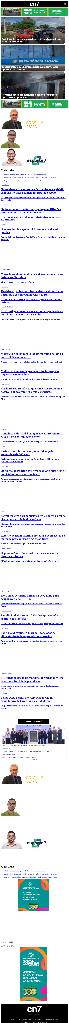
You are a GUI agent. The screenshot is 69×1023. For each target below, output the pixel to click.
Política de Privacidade (51, 1019)
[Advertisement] (33, 255)
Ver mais (33, 760)
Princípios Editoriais (25, 1019)
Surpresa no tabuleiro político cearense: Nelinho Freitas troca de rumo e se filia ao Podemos (30, 181)
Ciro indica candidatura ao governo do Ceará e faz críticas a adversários (25, 174)
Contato (37, 1019)
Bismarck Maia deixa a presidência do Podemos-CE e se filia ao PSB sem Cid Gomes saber (30, 177)
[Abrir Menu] (65, 4)
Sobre (12, 1019)
